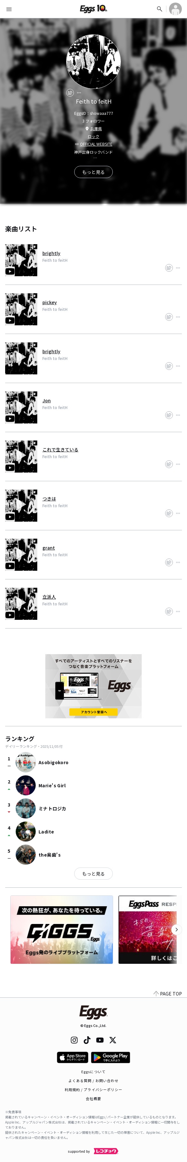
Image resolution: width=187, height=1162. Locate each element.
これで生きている (60, 449)
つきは (49, 498)
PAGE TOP (168, 993)
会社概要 (93, 1098)
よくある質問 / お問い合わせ (93, 1080)
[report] (79, 93)
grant (48, 547)
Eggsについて (93, 1071)
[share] (70, 93)
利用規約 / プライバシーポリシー (94, 1089)
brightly (51, 253)
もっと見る (93, 873)
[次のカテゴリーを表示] (176, 929)
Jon (46, 400)
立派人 (49, 597)
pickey (49, 302)
